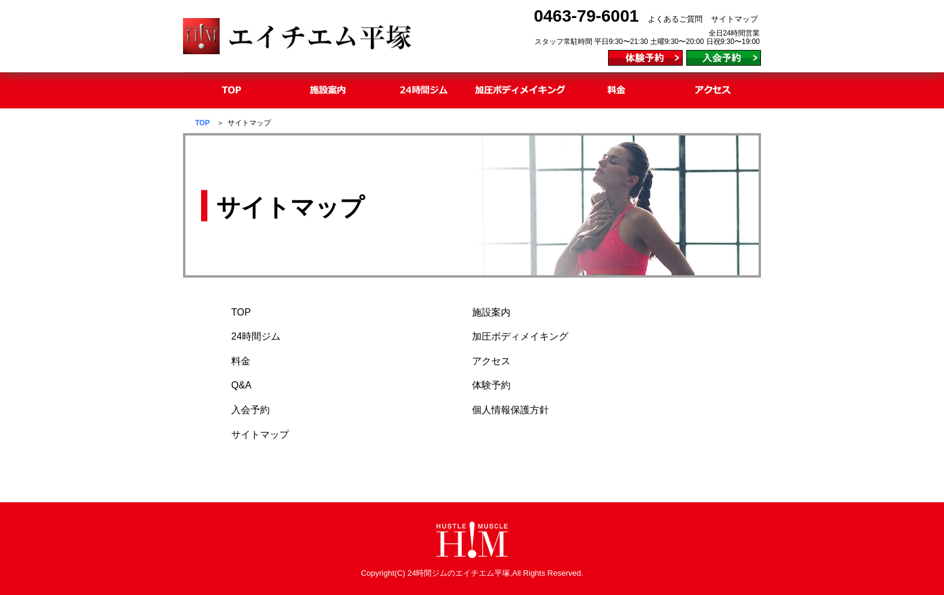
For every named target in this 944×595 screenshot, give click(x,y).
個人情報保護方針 (510, 410)
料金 (240, 361)
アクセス (491, 361)
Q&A (241, 385)
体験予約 (491, 385)
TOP (202, 123)
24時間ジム (256, 336)
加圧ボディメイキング (520, 336)
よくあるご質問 (675, 18)
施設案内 (491, 312)
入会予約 (250, 410)
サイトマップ (734, 18)
